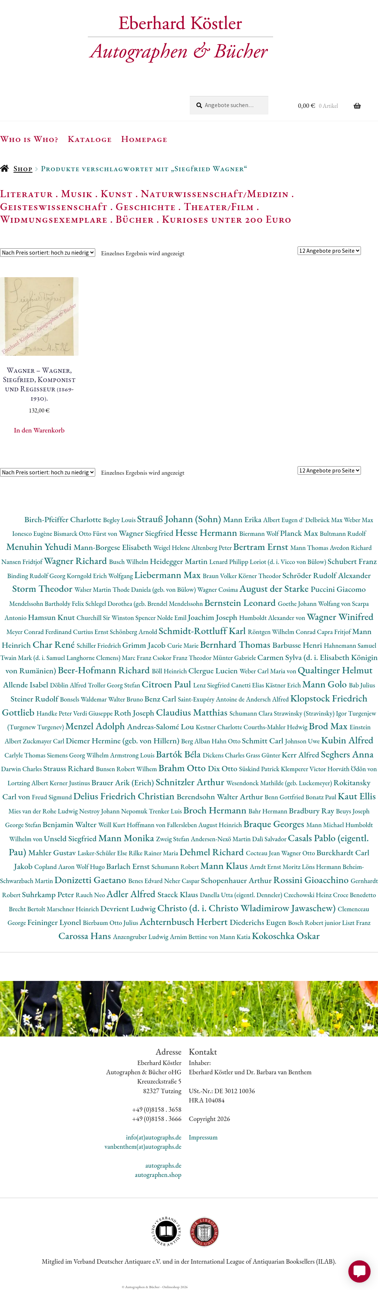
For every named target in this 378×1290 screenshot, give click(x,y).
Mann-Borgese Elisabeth (113, 547)
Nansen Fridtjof (22, 561)
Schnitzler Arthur (191, 781)
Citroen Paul (167, 683)
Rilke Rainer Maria (154, 853)
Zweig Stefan (173, 839)
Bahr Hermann (269, 811)
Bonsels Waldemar (84, 699)
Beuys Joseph (353, 811)
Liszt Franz (356, 922)
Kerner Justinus (71, 783)
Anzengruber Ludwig (141, 936)
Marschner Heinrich (73, 909)
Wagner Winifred (340, 616)
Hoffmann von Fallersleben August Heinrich (185, 824)
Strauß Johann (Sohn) (180, 518)
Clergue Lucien (213, 670)
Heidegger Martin (179, 561)
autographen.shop (158, 1174)
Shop (22, 168)
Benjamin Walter (70, 824)
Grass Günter (264, 755)
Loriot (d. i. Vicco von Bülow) (289, 561)
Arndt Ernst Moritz (276, 866)
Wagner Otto (298, 853)
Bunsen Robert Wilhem (127, 769)
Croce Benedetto (354, 895)
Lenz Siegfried (212, 685)
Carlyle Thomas (25, 755)
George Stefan (24, 824)
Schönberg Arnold (134, 631)
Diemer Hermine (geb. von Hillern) (123, 740)
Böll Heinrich (170, 671)
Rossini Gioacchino (312, 879)
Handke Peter (55, 713)
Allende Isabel (26, 684)
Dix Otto (223, 768)
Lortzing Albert (28, 783)
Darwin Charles (22, 769)
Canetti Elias (248, 685)
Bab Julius (362, 685)
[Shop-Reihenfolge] (47, 252)
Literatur (26, 193)
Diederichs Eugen (259, 922)
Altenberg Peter (212, 547)
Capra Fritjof (334, 631)
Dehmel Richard (213, 851)
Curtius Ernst (91, 631)
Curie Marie (183, 645)
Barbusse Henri (298, 645)
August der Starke (275, 588)
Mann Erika (243, 519)
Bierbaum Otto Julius (111, 922)
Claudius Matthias (192, 712)
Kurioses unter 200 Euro (227, 219)
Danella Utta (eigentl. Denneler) (242, 895)
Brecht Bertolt (28, 909)
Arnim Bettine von (194, 936)
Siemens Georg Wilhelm (78, 755)
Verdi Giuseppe (93, 713)
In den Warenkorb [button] (39, 430)
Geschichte (146, 206)
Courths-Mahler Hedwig (276, 727)
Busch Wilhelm (129, 561)
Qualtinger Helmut (335, 669)
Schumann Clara (251, 713)
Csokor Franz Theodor (183, 657)
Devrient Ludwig (129, 908)
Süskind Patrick (260, 769)
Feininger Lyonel (55, 922)
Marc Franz (137, 657)
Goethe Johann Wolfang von (315, 603)
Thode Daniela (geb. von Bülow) (155, 589)
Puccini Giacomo (338, 589)
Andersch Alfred (268, 699)
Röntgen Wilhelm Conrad (282, 631)
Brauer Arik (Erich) (124, 782)
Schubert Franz (352, 561)
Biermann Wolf (259, 533)
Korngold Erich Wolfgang (100, 575)
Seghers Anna (347, 753)
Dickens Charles (224, 755)
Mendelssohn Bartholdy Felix (47, 603)
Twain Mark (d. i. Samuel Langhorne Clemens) (61, 657)
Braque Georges (274, 823)
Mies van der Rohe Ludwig (44, 811)
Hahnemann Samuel (350, 645)
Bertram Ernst (261, 546)
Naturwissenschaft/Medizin (215, 193)
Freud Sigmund (52, 797)
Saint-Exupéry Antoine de (212, 699)
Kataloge (90, 139)
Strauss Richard (69, 768)
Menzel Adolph (96, 725)
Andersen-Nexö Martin (221, 839)
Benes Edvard (146, 880)
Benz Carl (161, 698)
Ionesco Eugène (33, 533)
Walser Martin (93, 589)
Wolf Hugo (91, 866)
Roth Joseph (135, 712)
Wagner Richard (76, 560)
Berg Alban (196, 741)
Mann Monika (127, 837)
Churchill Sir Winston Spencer (116, 617)
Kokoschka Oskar (286, 935)
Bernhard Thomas (236, 644)
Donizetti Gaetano (91, 879)
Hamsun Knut (52, 617)
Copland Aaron (55, 866)
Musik (77, 193)
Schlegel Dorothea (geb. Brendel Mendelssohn (144, 603)
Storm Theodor (43, 588)
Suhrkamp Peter (49, 894)
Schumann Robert (176, 866)
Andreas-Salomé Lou (161, 726)
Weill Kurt (112, 824)
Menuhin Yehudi (40, 546)
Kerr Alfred (301, 754)
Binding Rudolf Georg (37, 575)
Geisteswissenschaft (53, 206)
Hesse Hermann (207, 532)
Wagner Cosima (218, 589)
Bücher (135, 219)
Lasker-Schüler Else (103, 853)
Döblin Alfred (69, 685)
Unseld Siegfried (71, 838)
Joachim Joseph (213, 617)
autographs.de (163, 1165)
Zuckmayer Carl (44, 741)
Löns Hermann (322, 866)
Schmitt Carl (263, 740)
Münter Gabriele (235, 657)
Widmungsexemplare (53, 219)
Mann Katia (236, 936)
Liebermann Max (168, 574)
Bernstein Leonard (241, 602)
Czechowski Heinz (308, 895)
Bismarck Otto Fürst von (86, 533)
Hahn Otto (227, 741)
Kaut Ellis (357, 795)
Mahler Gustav (52, 852)
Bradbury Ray (312, 810)
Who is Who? (29, 139)
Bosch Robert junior (315, 922)
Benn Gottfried (285, 797)
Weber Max (358, 519)
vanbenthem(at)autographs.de (143, 1146)
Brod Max (329, 725)
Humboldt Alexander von (272, 617)
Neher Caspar (182, 880)
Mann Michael (325, 824)
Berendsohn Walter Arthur (221, 796)
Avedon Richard (351, 547)
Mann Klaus (225, 865)
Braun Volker (220, 575)
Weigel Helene (172, 547)
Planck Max (300, 533)
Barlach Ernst (129, 866)
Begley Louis (120, 519)
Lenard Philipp (229, 561)
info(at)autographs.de (154, 1137)
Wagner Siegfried (147, 533)
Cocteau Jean (263, 853)
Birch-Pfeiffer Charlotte (63, 519)
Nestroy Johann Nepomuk (114, 811)
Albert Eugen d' (284, 519)
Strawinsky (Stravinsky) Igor (311, 713)
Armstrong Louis (133, 755)
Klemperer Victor (304, 769)
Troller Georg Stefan (115, 685)
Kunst (117, 193)
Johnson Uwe (303, 741)
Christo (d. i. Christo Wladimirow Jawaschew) (248, 907)
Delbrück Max (324, 519)
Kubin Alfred (347, 739)
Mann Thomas (310, 547)
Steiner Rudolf (35, 698)
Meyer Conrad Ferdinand (39, 631)
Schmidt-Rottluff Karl (203, 630)
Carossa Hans (85, 935)
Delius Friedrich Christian (125, 795)
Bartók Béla (179, 753)
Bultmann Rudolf (343, 533)
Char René (55, 644)
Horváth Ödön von (352, 769)
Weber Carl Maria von (268, 671)
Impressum (203, 1137)
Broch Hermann (215, 809)
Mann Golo (325, 683)
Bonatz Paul (321, 797)
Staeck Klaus (179, 894)
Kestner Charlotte (219, 727)
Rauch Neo (91, 895)
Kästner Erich (283, 685)
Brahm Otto (183, 767)
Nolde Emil (172, 617)
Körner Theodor (260, 575)
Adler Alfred (132, 893)
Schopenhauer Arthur (237, 880)
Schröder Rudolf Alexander (326, 575)
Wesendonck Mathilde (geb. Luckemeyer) (280, 783)
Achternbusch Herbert (185, 921)
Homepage (144, 139)
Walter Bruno (126, 699)
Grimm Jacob (144, 645)
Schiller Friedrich (99, 645)
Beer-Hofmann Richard (105, 669)
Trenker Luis (166, 811)
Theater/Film (219, 206)
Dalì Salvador (270, 839)
